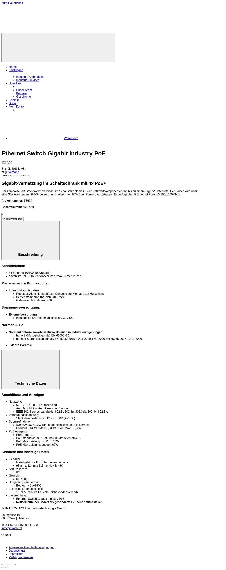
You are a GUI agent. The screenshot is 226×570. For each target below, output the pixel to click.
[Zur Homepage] (29, 31)
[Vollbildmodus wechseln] (6, 564)
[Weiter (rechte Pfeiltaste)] (6, 567)
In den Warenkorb (12, 219)
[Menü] (58, 47)
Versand (13, 172)
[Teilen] (10, 564)
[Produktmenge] (17, 215)
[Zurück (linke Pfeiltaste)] (2, 567)
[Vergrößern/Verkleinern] (2, 564)
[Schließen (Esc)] (14, 564)
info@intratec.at (11, 528)
